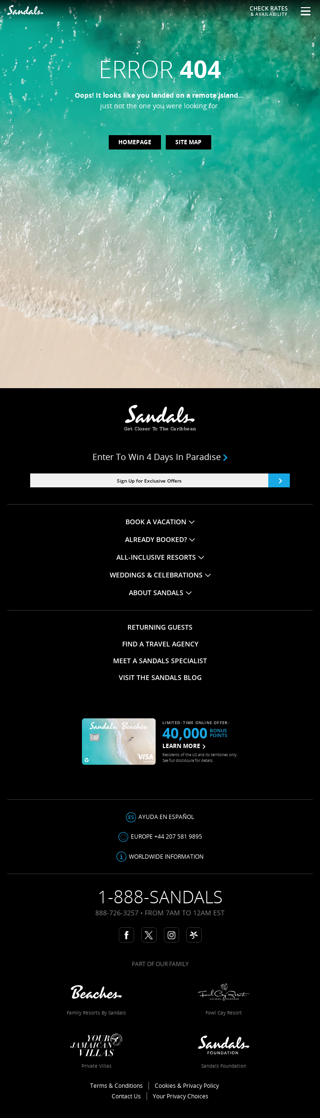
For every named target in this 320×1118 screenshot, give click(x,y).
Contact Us (126, 1096)
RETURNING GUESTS (160, 627)
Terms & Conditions (116, 1086)
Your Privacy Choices (180, 1096)
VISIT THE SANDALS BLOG (160, 677)
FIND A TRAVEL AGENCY (160, 643)
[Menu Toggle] (302, 11)
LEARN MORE (184, 746)
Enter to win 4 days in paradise (160, 456)
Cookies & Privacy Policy (187, 1086)
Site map (188, 142)
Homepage (134, 142)
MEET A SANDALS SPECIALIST (160, 660)
